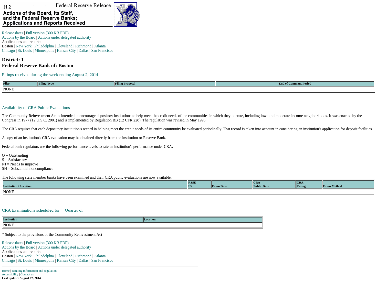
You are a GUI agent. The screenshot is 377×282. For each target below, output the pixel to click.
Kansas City (66, 50)
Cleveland (65, 46)
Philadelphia (44, 46)
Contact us (27, 274)
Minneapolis (44, 50)
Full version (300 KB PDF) (47, 33)
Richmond (83, 46)
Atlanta (100, 46)
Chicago (8, 50)
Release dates (12, 33)
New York (24, 46)
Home (6, 270)
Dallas (84, 50)
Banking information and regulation (34, 270)
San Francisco (102, 50)
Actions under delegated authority (64, 37)
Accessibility (10, 274)
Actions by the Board (18, 37)
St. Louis (25, 50)
